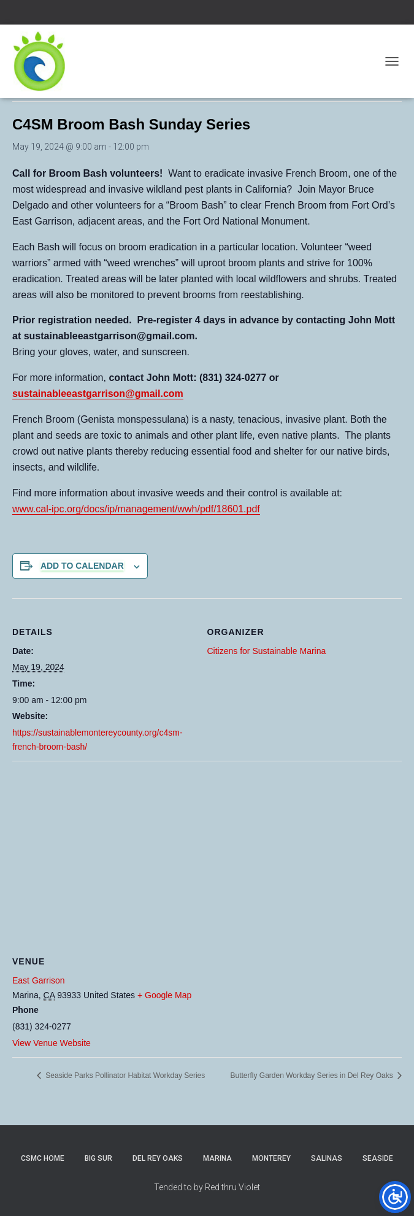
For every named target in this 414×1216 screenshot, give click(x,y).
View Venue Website (51, 1043)
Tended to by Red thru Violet (207, 1187)
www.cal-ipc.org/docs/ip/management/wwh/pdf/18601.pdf (136, 509)
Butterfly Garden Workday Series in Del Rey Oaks (312, 1075)
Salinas (326, 1158)
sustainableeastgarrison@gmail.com (97, 393)
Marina (217, 1158)
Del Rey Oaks (157, 1158)
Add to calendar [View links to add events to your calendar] (82, 566)
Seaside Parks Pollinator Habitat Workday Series (124, 1075)
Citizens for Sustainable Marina (266, 651)
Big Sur (98, 1158)
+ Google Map (164, 995)
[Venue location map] (207, 849)
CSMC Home (42, 1158)
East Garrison (38, 980)
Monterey (271, 1158)
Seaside (377, 1158)
